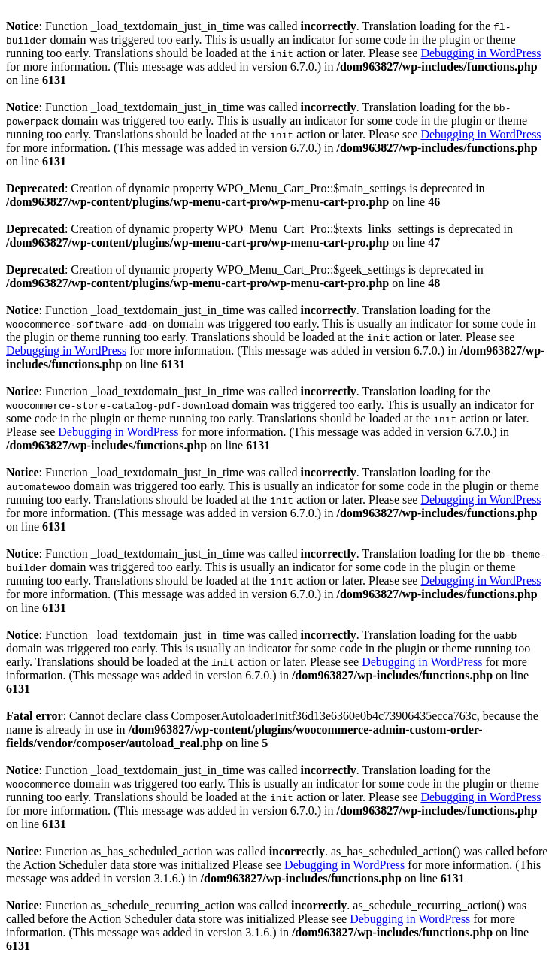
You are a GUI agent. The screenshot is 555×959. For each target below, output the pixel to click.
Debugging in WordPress (480, 53)
